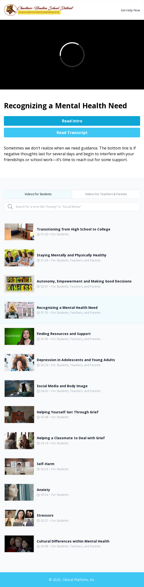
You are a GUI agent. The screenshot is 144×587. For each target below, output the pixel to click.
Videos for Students (38, 194)
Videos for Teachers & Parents (106, 194)
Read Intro (72, 121)
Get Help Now (130, 10)
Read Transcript (72, 132)
